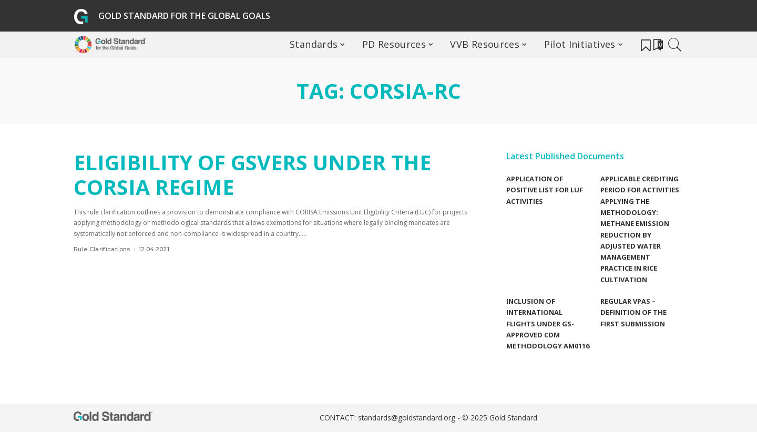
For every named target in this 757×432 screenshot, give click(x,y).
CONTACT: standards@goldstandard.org (388, 418)
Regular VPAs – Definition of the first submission (633, 312)
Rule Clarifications (102, 249)
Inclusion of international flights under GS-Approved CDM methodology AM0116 (547, 323)
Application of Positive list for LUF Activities (544, 190)
